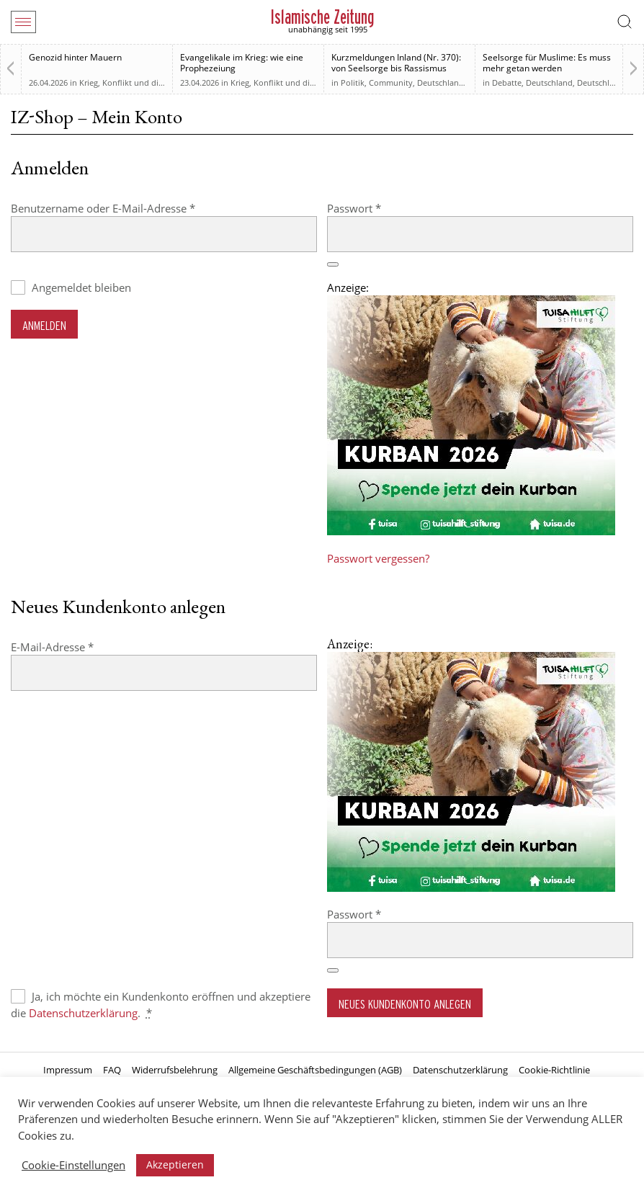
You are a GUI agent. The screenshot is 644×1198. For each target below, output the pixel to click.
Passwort (383, 207)
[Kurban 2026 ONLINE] (471, 531)
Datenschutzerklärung (83, 1013)
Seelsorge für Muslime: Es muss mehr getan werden (547, 62)
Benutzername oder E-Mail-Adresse (132, 207)
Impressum (67, 1069)
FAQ (112, 1069)
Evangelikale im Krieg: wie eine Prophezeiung (241, 62)
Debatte (507, 82)
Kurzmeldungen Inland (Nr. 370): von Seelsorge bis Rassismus (396, 62)
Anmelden (44, 325)
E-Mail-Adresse (81, 646)
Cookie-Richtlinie (554, 1069)
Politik (353, 82)
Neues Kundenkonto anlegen (405, 1004)
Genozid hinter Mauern (75, 57)
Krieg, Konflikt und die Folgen (134, 82)
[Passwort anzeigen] (333, 264)
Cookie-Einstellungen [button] (73, 1165)
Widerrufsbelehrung (175, 1069)
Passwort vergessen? (378, 558)
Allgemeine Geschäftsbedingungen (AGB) (315, 1069)
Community (391, 82)
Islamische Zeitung (322, 16)
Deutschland (440, 82)
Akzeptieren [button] (175, 1164)
